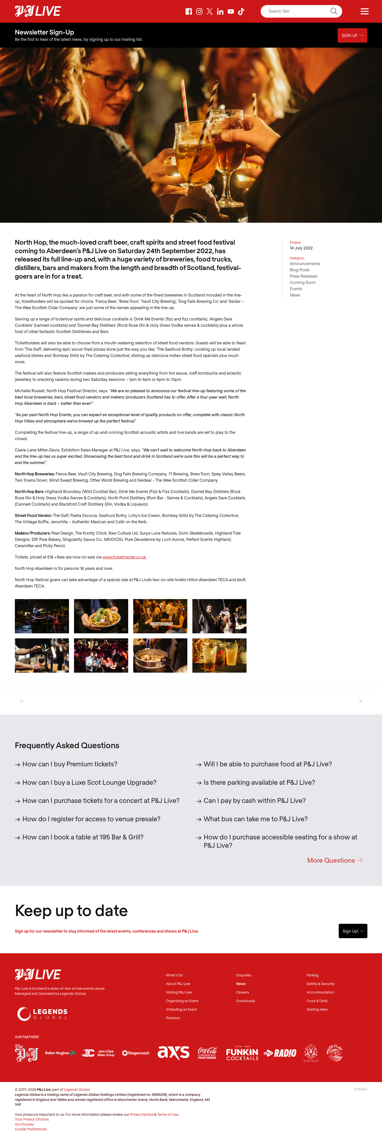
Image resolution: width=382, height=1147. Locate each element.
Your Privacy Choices (32, 1119)
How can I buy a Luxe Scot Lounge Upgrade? (89, 782)
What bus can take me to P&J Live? (256, 818)
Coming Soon (303, 282)
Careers (242, 993)
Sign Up (352, 34)
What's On (174, 975)
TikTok (241, 11)
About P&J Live (178, 984)
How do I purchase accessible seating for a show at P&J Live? (280, 841)
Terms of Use (167, 1114)
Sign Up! (353, 931)
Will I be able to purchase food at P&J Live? (268, 763)
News (295, 294)
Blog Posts (299, 269)
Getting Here (317, 1010)
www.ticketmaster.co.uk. (124, 556)
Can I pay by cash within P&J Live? (255, 800)
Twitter (209, 11)
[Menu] (364, 11)
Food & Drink (317, 1001)
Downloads (245, 1001)
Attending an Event (181, 1010)
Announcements (305, 263)
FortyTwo (360, 1089)
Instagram (199, 11)
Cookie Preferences (31, 1129)
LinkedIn (220, 11)
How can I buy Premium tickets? (69, 763)
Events (296, 288)
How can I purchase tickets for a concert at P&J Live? (101, 800)
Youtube (230, 11)
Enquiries (243, 975)
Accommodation (320, 993)
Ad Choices (24, 1124)
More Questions (335, 860)
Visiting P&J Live (179, 993)
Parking (313, 975)
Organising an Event (182, 1001)
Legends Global (77, 1090)
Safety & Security (320, 984)
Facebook (189, 11)
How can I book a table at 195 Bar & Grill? (83, 836)
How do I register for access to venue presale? (91, 818)
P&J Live (38, 11)
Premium (173, 1018)
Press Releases (303, 275)
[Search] (301, 11)
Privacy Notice (141, 1114)
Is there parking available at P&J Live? (259, 782)
